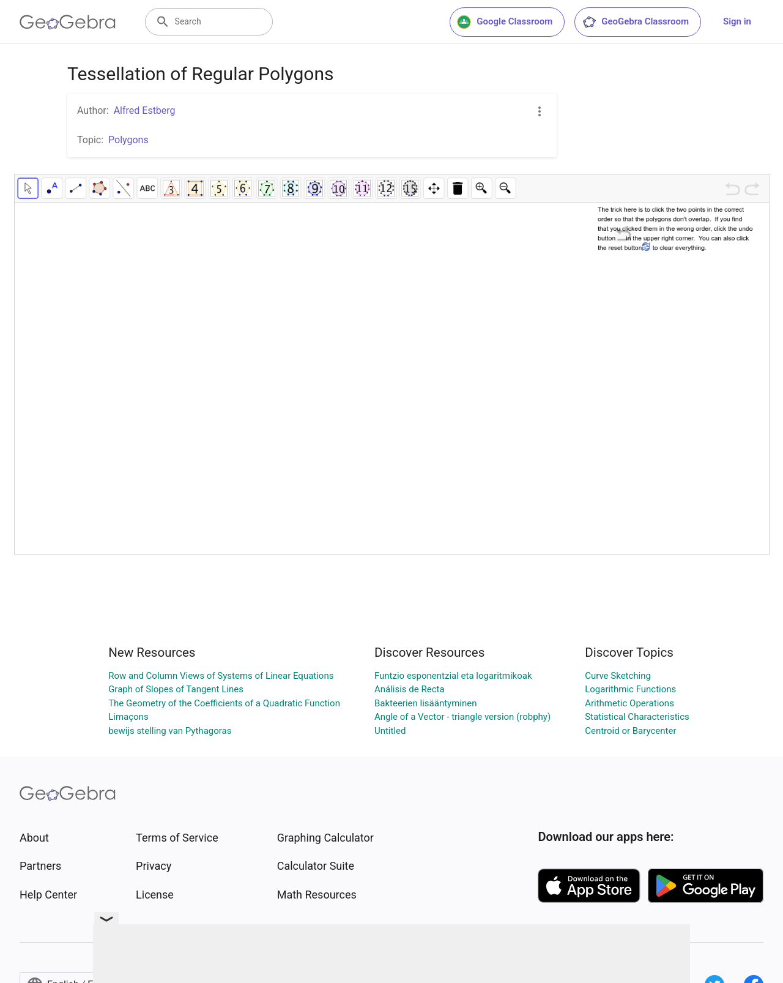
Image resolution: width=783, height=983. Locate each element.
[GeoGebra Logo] (68, 22)
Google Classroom (504, 22)
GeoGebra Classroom (635, 22)
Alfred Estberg (145, 110)
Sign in (737, 21)
